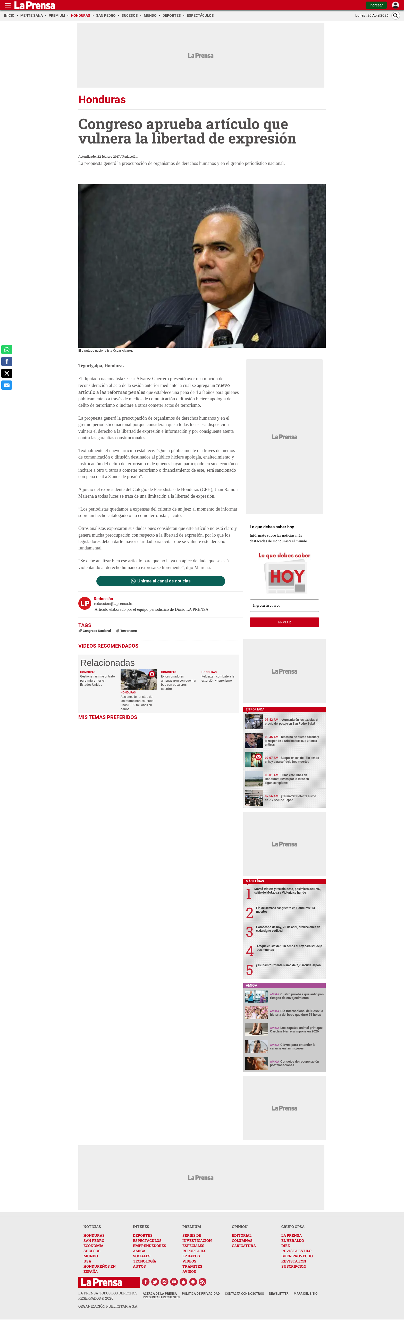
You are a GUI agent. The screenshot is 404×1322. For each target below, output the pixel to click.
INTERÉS (141, 1226)
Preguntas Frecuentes (161, 1297)
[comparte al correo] (6, 385)
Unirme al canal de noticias (163, 581)
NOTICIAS (92, 1226)
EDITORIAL (241, 1235)
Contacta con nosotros (244, 1293)
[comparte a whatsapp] (6, 349)
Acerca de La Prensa (160, 1293)
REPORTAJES (194, 1250)
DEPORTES (143, 1235)
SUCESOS (91, 1250)
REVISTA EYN (293, 1261)
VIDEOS (189, 1261)
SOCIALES (141, 1255)
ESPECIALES (193, 1245)
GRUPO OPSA (293, 1226)
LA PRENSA (291, 1235)
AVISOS (189, 1271)
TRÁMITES (192, 1266)
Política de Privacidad (201, 1293)
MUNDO (90, 1255)
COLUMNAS (242, 1240)
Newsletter (279, 1293)
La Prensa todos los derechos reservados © (107, 1296)
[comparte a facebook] (6, 361)
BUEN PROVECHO (297, 1255)
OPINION (240, 1226)
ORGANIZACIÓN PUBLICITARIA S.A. (108, 1306)
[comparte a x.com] (6, 373)
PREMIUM (191, 1226)
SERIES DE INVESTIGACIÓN (197, 1238)
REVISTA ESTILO (296, 1250)
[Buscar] (395, 16)
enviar (284, 622)
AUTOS (139, 1266)
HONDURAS (94, 1235)
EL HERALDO (292, 1240)
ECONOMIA (93, 1245)
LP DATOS (191, 1255)
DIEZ (285, 1245)
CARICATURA (244, 1245)
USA (87, 1261)
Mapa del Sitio (305, 1293)
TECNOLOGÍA (144, 1261)
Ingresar (376, 5)
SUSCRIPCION (293, 1266)
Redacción (130, 156)
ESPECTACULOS (147, 1240)
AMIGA (139, 1250)
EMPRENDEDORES (149, 1245)
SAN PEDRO (93, 1240)
